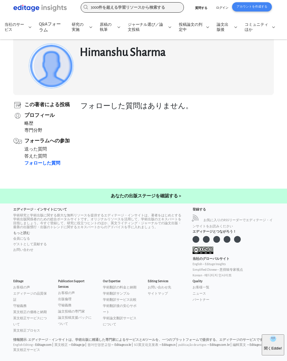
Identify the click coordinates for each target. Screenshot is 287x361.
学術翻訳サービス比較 (119, 300)
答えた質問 (35, 156)
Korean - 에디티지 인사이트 (212, 275)
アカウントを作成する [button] (252, 6)
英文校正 (61, 345)
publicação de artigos (192, 345)
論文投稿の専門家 (71, 311)
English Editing (23, 345)
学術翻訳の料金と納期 (119, 287)
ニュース (199, 293)
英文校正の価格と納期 (30, 312)
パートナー (201, 300)
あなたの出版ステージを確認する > (146, 196)
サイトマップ (158, 293)
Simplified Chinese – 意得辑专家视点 (218, 270)
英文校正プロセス (26, 330)
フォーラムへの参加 (47, 141)
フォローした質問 (42, 163)
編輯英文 (239, 345)
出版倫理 (64, 299)
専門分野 (33, 130)
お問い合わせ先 (159, 287)
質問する (201, 8)
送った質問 (35, 149)
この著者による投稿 (47, 105)
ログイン (222, 8)
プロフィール (39, 115)
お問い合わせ (23, 250)
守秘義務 (20, 306)
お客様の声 (21, 287)
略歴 (28, 123)
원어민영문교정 (99, 345)
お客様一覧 (201, 287)
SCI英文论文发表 (146, 345)
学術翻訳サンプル (116, 293)
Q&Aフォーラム (50, 27)
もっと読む (21, 233)
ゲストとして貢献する (30, 244)
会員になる (21, 239)
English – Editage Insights (209, 264)
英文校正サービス (26, 350)
